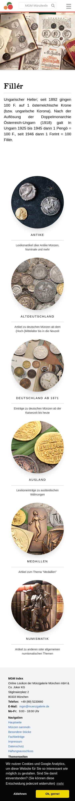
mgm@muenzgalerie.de (34, 706)
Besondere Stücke (19, 732)
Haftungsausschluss (20, 751)
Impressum (15, 741)
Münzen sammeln (19, 727)
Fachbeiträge (16, 736)
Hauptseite (15, 722)
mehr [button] (60, 783)
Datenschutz (16, 746)
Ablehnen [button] (20, 793)
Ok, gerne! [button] (52, 793)
